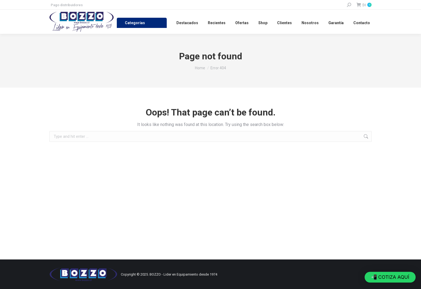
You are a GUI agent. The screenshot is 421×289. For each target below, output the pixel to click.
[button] (390, 277)
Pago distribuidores (67, 5)
